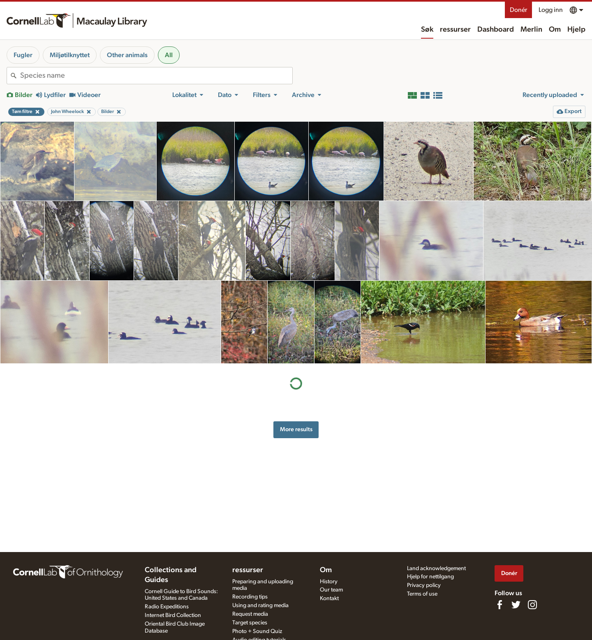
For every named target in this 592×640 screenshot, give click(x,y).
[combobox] (156, 75)
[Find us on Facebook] (499, 605)
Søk (427, 29)
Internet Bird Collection (173, 615)
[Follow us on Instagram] (532, 605)
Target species (249, 623)
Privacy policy (424, 585)
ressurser (455, 29)
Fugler (23, 55)
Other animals (127, 55)
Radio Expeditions (167, 607)
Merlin (531, 29)
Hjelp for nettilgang (430, 577)
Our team (331, 590)
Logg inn (551, 10)
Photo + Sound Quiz (257, 631)
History (329, 582)
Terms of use (422, 594)
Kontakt (329, 598)
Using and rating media (260, 605)
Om (555, 29)
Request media (250, 614)
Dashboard (495, 29)
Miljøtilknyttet (70, 55)
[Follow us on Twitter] (516, 605)
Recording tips (250, 597)
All (169, 55)
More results (296, 429)
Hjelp (576, 29)
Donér (518, 10)
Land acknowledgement (436, 568)
